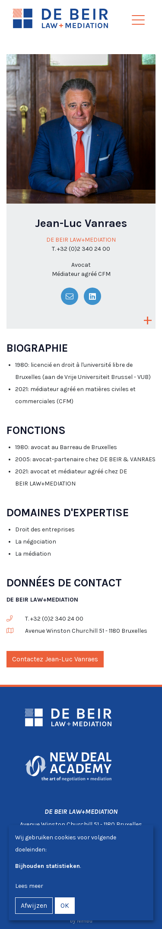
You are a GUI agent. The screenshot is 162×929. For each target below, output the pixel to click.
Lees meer (29, 886)
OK (64, 905)
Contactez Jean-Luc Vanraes (55, 659)
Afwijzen (34, 905)
